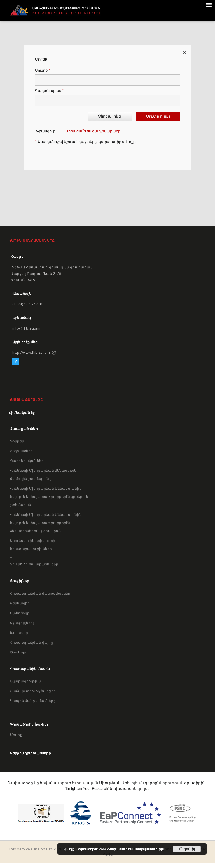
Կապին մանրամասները (33, 700)
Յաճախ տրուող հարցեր (33, 691)
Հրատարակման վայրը (31, 642)
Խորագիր (19, 632)
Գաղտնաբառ (49, 90)
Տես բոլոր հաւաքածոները (34, 564)
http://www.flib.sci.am (31, 352)
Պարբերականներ (27, 460)
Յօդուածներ (21, 450)
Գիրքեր (17, 441)
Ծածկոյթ (18, 652)
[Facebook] (15, 362)
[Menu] (209, 4)
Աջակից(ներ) (22, 622)
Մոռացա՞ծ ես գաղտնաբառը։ (93, 131)
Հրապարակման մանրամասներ (40, 593)
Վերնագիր (20, 603)
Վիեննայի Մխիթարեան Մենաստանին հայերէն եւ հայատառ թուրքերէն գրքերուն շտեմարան (49, 496)
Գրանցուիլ (46, 131)
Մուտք (42, 70)
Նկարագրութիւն (25, 681)
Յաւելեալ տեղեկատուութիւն (142, 849)
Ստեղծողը (19, 613)
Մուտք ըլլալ (158, 116)
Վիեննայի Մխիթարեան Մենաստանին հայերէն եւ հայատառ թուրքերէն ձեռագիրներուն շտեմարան (45, 522)
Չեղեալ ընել (110, 116)
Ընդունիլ (187, 849)
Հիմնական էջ (21, 412)
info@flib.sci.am (26, 328)
